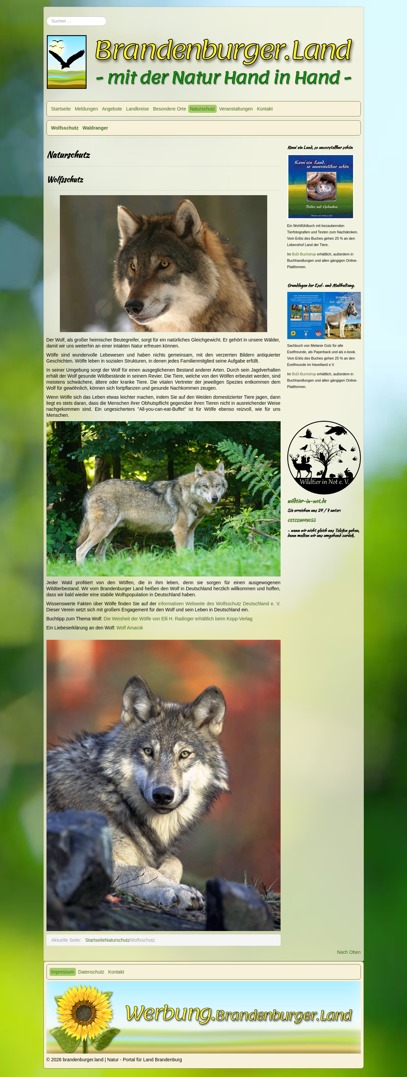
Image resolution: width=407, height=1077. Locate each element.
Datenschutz (91, 972)
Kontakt (265, 108)
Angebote (112, 108)
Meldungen (86, 108)
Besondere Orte (169, 108)
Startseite (61, 108)
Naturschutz (202, 108)
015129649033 (301, 520)
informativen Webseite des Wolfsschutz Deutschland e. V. (219, 603)
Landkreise (137, 108)
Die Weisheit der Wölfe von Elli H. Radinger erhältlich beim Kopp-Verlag (178, 618)
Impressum (62, 972)
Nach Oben (349, 952)
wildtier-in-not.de (306, 501)
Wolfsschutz (65, 128)
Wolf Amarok (129, 627)
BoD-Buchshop (304, 254)
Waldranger (95, 128)
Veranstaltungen (236, 108)
